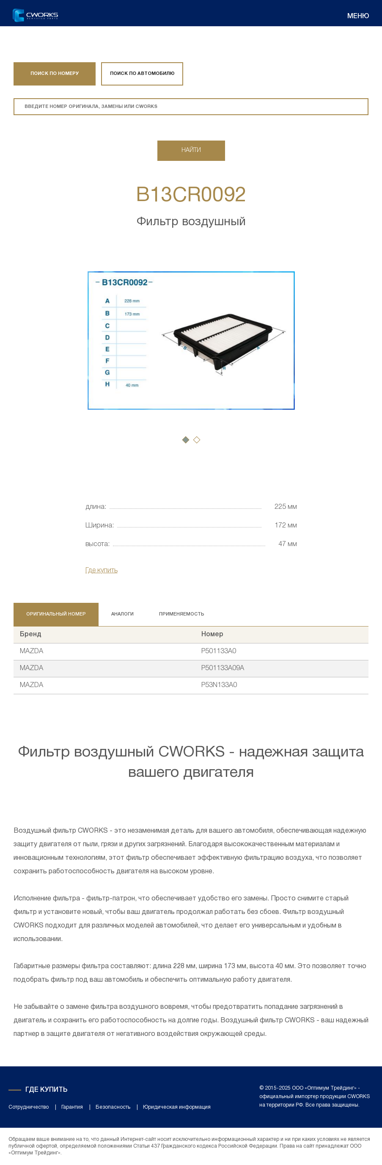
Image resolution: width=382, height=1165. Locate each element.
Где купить (101, 571)
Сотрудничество (28, 1107)
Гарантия (72, 1107)
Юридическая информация (177, 1107)
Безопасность (113, 1107)
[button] (185, 439)
